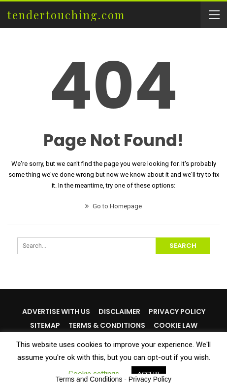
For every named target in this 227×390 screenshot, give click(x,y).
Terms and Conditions (89, 379)
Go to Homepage (113, 206)
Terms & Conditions (106, 325)
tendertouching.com (66, 14)
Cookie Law (175, 325)
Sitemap (45, 325)
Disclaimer (119, 311)
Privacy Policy (177, 311)
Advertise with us (56, 311)
